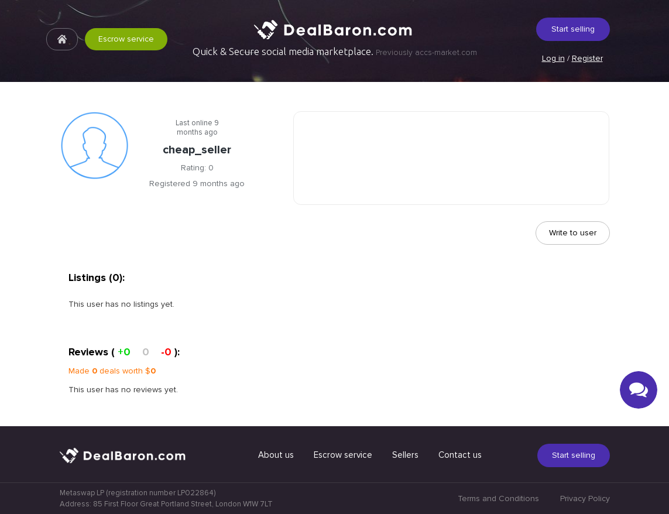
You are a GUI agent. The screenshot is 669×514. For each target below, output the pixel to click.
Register (587, 58)
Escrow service (126, 39)
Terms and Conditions (498, 498)
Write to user (572, 233)
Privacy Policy (585, 498)
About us (276, 455)
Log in (553, 58)
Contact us (460, 455)
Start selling (573, 29)
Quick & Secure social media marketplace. (335, 51)
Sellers (405, 455)
